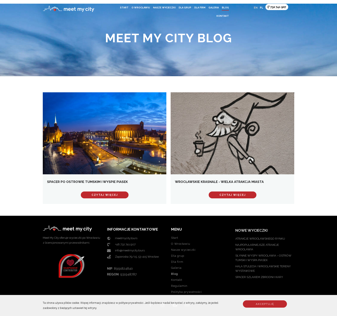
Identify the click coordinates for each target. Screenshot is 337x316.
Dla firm (199, 7)
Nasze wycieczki (164, 7)
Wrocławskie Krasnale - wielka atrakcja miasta (219, 182)
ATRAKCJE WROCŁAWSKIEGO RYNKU (260, 238)
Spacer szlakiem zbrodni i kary (259, 277)
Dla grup (185, 7)
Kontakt (222, 16)
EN (256, 7)
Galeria (213, 7)
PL (261, 7)
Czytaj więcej (105, 194)
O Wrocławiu (141, 7)
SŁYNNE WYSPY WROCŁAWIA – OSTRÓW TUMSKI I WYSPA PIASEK (263, 258)
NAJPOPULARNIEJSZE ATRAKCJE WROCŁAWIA (257, 247)
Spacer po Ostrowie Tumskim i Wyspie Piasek (87, 182)
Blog (225, 7)
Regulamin (179, 285)
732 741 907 (277, 7)
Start (124, 7)
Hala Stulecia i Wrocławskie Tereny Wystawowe (263, 268)
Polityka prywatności (186, 291)
